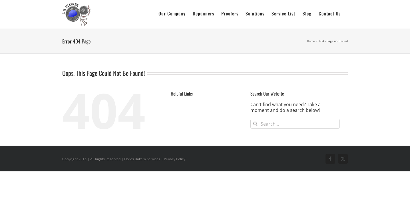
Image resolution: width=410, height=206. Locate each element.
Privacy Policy (174, 159)
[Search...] (295, 124)
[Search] (255, 124)
